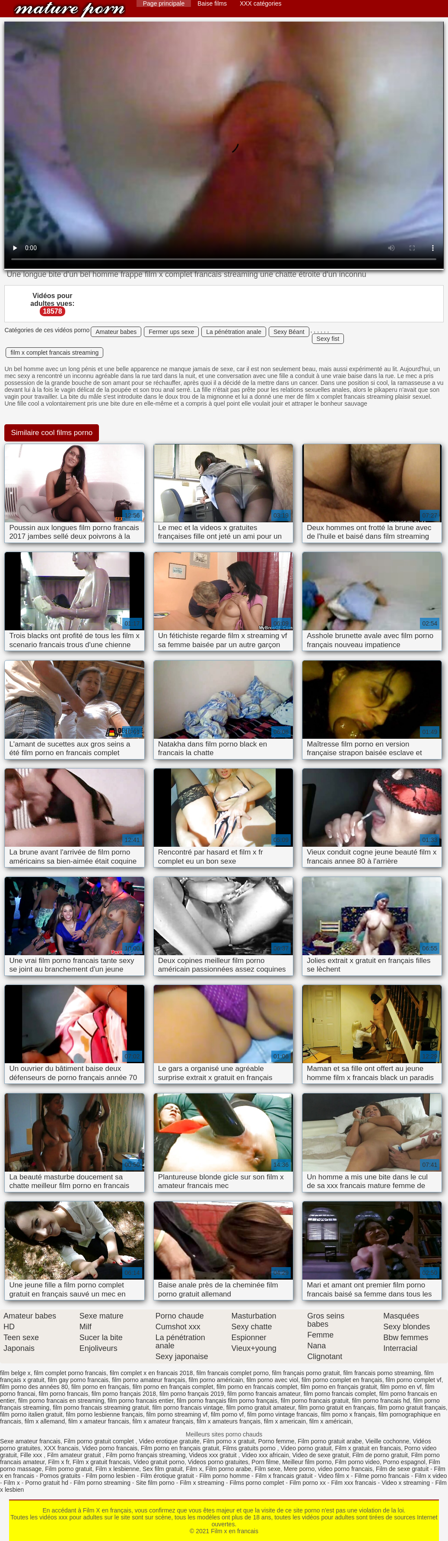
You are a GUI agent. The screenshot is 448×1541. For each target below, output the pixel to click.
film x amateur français (163, 1421)
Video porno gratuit (306, 1448)
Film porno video (357, 1461)
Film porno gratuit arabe (330, 1441)
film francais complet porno (232, 1372)
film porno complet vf (414, 1379)
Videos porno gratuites (218, 1461)
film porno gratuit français (412, 1407)
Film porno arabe (228, 1468)
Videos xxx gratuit (213, 1455)
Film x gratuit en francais (368, 1448)
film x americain (285, 1421)
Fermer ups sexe (171, 331)
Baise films (212, 3)
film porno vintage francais (282, 1414)
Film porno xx (307, 1482)
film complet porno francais (70, 1372)
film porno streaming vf (177, 1414)
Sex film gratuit (163, 1468)
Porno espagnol (404, 1461)
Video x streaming (405, 1482)
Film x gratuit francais (101, 1461)
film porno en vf (401, 1386)
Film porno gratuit (68, 1468)
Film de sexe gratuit (402, 1468)
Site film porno (155, 1482)
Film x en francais (69, 9)
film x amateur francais (98, 1421)
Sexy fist (328, 338)
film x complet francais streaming (54, 352)
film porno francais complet (340, 1393)
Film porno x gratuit (229, 1441)
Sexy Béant (289, 331)
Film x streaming (202, 1482)
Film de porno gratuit (380, 1455)
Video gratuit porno (158, 1461)
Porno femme (276, 1441)
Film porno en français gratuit (180, 1448)
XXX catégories (261, 3)
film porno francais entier (141, 1400)
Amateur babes (116, 331)
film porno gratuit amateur (260, 1407)
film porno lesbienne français (104, 1414)
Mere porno (299, 1468)
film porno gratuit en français (336, 1407)
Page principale (164, 3)
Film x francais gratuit (284, 1475)
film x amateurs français (229, 1421)
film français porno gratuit (306, 1372)
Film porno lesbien (110, 1475)
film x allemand (45, 1421)
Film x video (431, 1475)
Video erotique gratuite (169, 1441)
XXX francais (61, 1448)
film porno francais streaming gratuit (101, 1407)
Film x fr (58, 1461)
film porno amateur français (148, 1379)
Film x (194, 1468)
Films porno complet (256, 1482)
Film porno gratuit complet (100, 1441)
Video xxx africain (265, 1455)
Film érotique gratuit (167, 1475)
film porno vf (227, 1414)
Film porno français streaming (145, 1455)
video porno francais (345, 1468)
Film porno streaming (101, 1482)
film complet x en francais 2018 (151, 1372)
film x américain (330, 1421)
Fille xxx (32, 1455)
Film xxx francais (353, 1482)
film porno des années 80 (34, 1386)
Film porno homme (224, 1475)
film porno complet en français (342, 1379)
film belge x (15, 1372)
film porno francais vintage (188, 1407)
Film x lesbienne (117, 1468)
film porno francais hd (381, 1400)
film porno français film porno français (227, 1400)
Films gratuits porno (249, 1448)
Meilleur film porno (306, 1461)
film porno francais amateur (263, 1393)
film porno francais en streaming (61, 1400)
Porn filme (265, 1461)
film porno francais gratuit (315, 1400)
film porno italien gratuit (31, 1414)
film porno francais (63, 1393)
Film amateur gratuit (74, 1455)
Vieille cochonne (387, 1441)
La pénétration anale (233, 331)
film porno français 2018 (124, 1393)
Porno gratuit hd (46, 1482)
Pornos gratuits (60, 1475)
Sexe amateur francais (30, 1441)
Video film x (333, 1475)
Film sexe (267, 1468)
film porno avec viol (272, 1379)
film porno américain (216, 1379)
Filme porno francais (382, 1475)
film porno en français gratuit (339, 1386)
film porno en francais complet (256, 1386)
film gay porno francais (78, 1379)
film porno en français (100, 1386)
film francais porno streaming (382, 1372)
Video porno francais (109, 1448)
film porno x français (348, 1414)
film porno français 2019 (191, 1393)
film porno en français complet (173, 1386)
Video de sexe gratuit (320, 1455)
